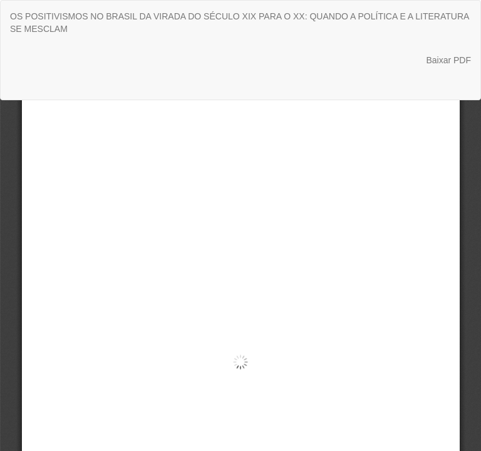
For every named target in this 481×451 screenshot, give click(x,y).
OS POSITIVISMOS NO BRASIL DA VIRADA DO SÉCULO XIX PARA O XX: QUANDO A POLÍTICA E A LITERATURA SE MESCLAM (239, 22)
